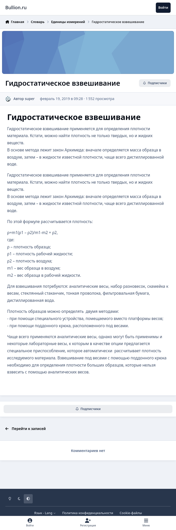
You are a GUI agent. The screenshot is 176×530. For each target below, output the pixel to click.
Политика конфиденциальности (87, 513)
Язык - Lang (45, 513)
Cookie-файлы (131, 513)
